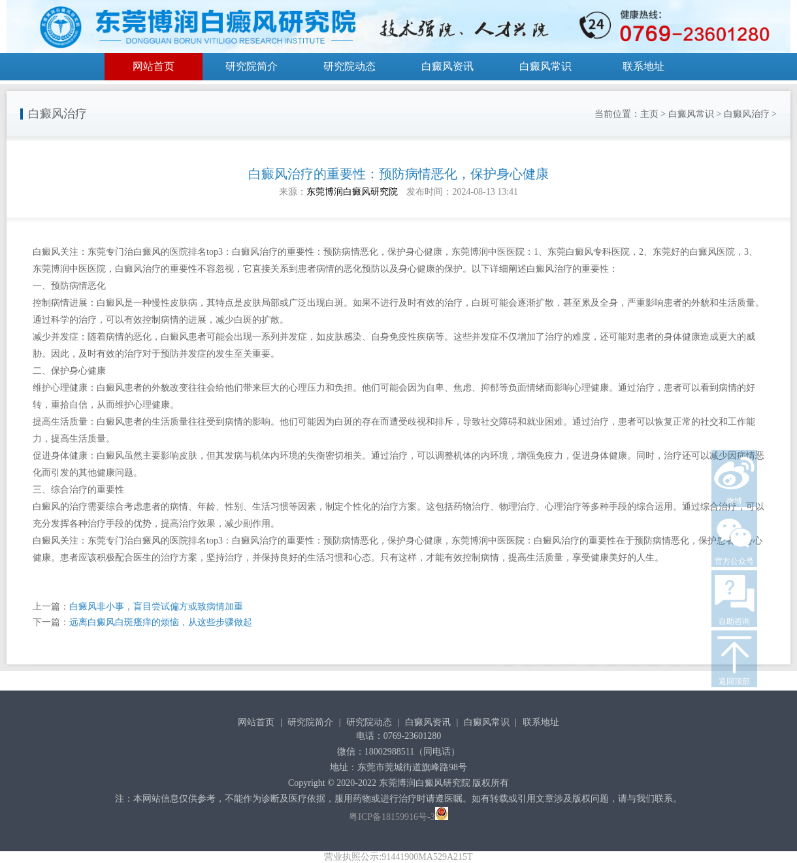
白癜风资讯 (447, 66)
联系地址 (643, 66)
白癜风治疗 (747, 114)
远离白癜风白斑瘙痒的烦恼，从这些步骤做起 (160, 622)
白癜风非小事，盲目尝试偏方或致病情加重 (156, 606)
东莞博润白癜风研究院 (352, 192)
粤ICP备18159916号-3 (391, 817)
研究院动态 (349, 66)
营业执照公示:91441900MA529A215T (398, 857)
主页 (649, 114)
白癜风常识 (545, 66)
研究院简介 (251, 66)
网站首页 (153, 66)
